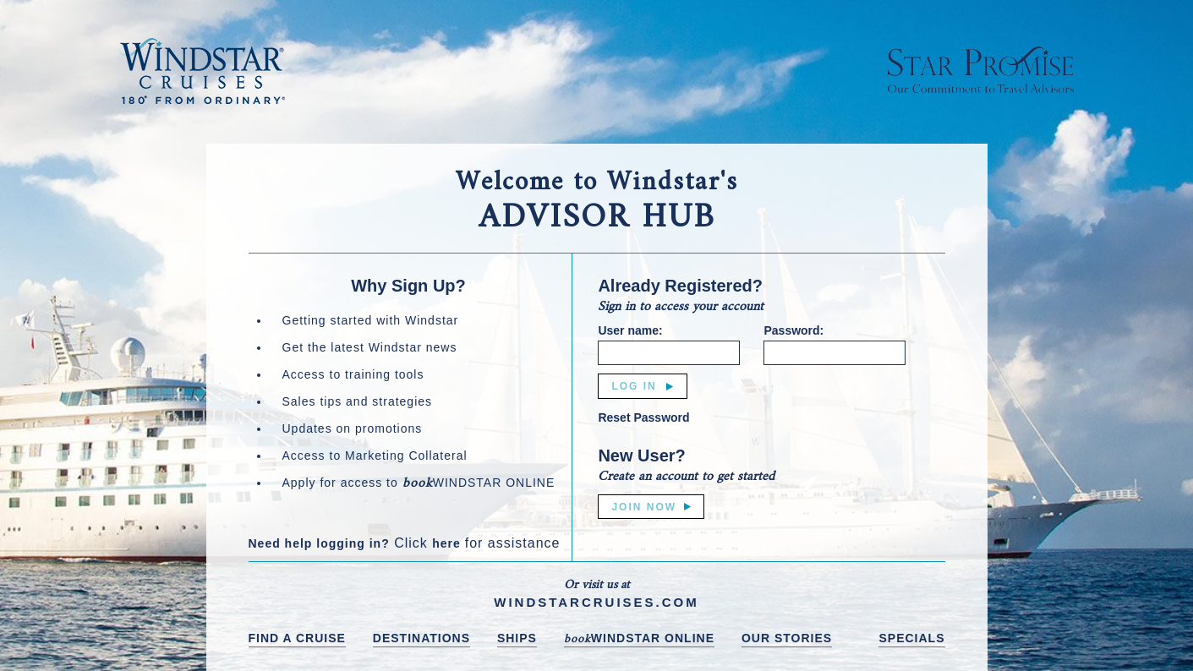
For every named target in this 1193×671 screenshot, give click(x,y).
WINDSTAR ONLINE (639, 639)
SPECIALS (911, 638)
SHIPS (517, 638)
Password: (793, 330)
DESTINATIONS (421, 638)
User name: (630, 330)
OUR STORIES (787, 638)
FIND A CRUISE (297, 638)
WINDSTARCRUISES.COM (596, 602)
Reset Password (643, 417)
